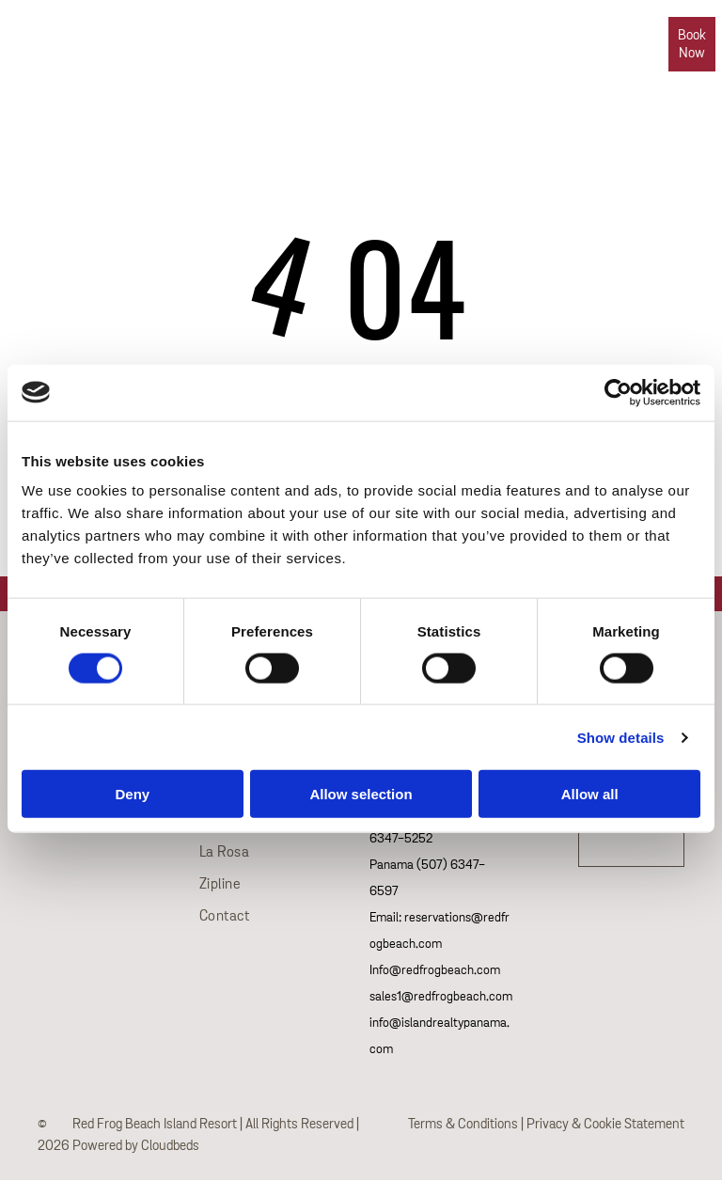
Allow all (590, 794)
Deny (132, 794)
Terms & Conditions (463, 1124)
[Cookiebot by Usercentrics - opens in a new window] (618, 392)
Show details (621, 737)
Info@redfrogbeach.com (434, 970)
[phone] (90, 35)
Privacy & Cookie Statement (605, 1124)
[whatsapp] (57, 35)
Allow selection (360, 794)
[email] (23, 35)
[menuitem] (178, 29)
